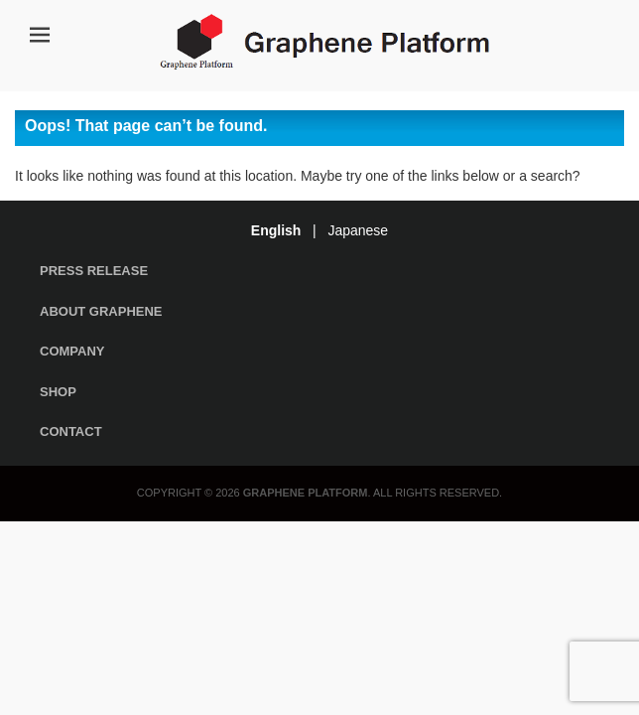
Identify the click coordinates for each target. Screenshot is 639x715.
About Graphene (101, 311)
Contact (71, 431)
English (276, 230)
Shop (58, 391)
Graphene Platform (305, 493)
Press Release (94, 270)
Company (72, 351)
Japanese (357, 230)
